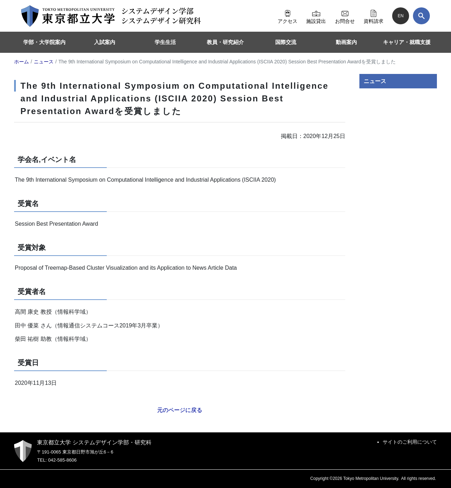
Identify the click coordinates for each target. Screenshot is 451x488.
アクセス (287, 16)
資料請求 (373, 16)
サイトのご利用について (410, 442)
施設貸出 (316, 16)
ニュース (375, 81)
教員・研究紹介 (225, 42)
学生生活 (165, 42)
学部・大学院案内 (44, 42)
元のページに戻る (179, 410)
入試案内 (104, 42)
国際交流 (285, 42)
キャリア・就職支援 (407, 42)
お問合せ (345, 16)
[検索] (421, 15)
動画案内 (346, 42)
